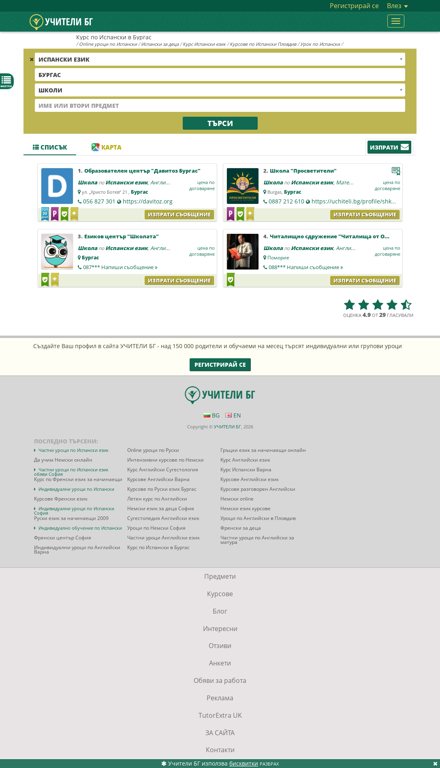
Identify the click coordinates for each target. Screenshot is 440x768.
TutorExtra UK (220, 715)
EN (233, 415)
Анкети (220, 663)
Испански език (126, 182)
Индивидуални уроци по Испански (76, 489)
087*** (120, 267)
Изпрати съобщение (179, 214)
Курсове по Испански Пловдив (263, 44)
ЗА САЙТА (220, 732)
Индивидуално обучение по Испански (80, 528)
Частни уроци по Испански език (73, 450)
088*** (306, 267)
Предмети (220, 576)
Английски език (170, 182)
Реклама (220, 697)
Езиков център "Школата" (121, 236)
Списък (50, 147)
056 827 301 (99, 201)
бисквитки (243, 763)
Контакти (220, 749)
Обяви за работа (220, 680)
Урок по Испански (320, 44)
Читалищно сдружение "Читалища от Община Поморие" (351, 236)
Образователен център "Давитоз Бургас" (142, 170)
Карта (107, 147)
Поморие (278, 257)
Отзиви (220, 645)
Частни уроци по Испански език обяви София (71, 471)
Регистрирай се (354, 5)
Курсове (220, 593)
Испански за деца (160, 44)
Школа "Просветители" (303, 170)
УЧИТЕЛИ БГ (227, 427)
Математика (351, 182)
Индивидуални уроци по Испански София (74, 510)
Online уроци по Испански (108, 44)
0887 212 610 (286, 201)
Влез (397, 5)
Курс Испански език (204, 44)
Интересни (220, 628)
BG (212, 415)
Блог (220, 611)
